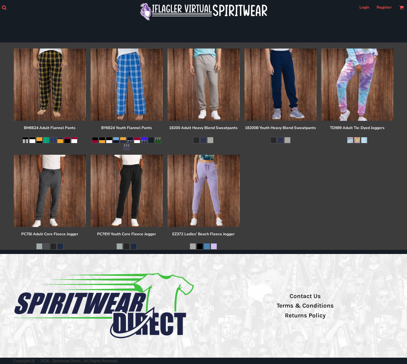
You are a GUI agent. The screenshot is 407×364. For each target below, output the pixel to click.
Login (364, 7)
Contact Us (305, 296)
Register (384, 7)
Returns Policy (305, 315)
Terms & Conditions (305, 305)
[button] (4, 7)
